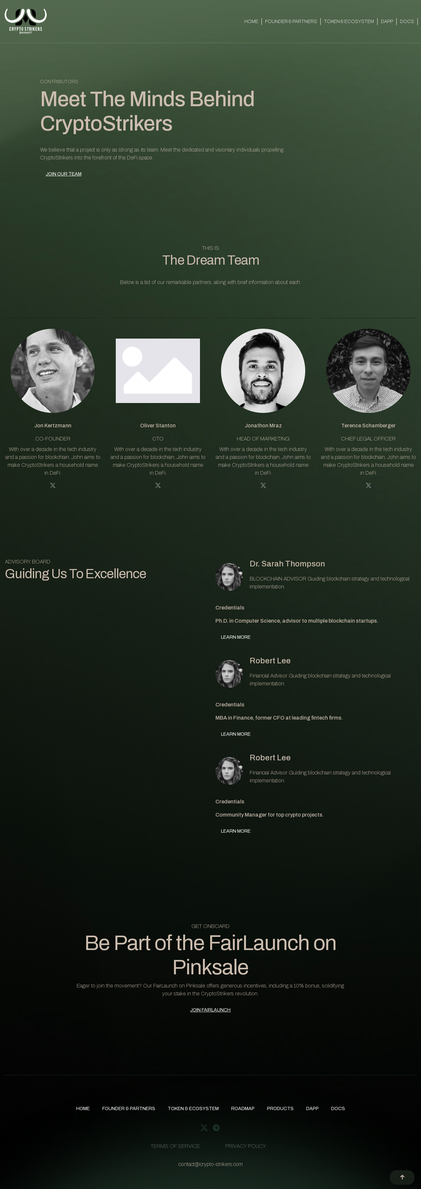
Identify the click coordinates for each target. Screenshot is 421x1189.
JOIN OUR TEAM (64, 174)
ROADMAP (243, 1108)
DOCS (407, 21)
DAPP (387, 21)
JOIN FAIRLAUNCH (210, 1010)
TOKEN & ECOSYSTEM (349, 21)
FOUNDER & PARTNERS (291, 21)
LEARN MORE (236, 637)
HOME (251, 21)
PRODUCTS (280, 1108)
